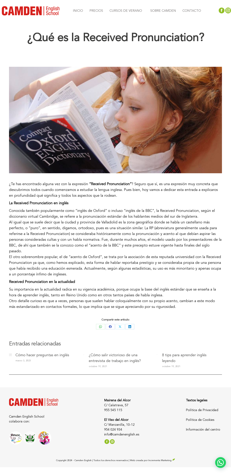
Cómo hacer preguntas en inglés (42, 355)
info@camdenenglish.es (121, 434)
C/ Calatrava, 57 (116, 405)
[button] (220, 462)
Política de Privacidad (202, 410)
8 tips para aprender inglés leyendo (184, 358)
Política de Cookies (200, 420)
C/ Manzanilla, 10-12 (119, 424)
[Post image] (10, 354)
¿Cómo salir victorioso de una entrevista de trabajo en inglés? (115, 358)
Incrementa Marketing (161, 460)
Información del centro (203, 429)
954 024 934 (113, 429)
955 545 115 (113, 410)
